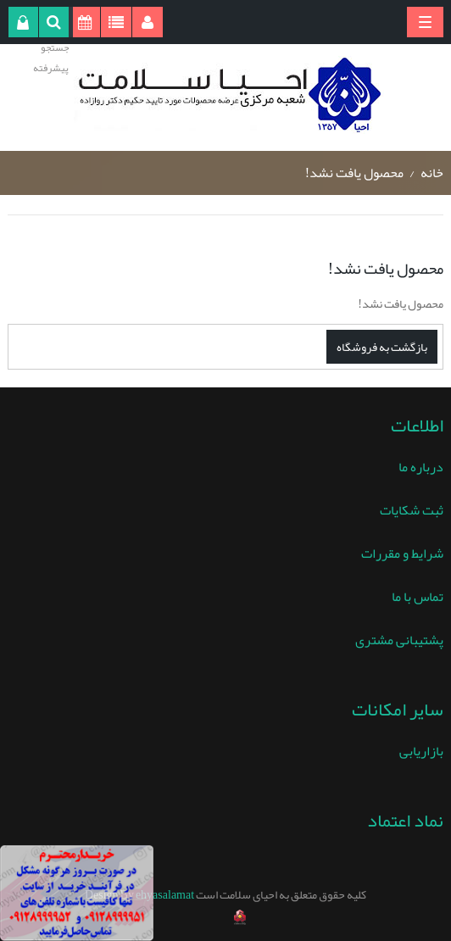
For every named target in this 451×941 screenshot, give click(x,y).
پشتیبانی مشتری (399, 640)
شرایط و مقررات (402, 553)
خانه (431, 173)
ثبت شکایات (411, 510)
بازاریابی (421, 751)
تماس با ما (417, 596)
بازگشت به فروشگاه (382, 347)
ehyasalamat (165, 894)
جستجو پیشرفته (51, 57)
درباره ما (420, 467)
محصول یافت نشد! (354, 173)
